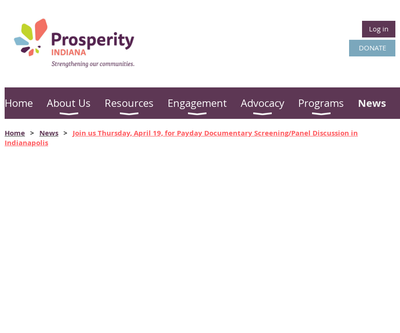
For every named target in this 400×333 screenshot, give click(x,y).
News (48, 133)
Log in (378, 28)
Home (15, 133)
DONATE (372, 47)
